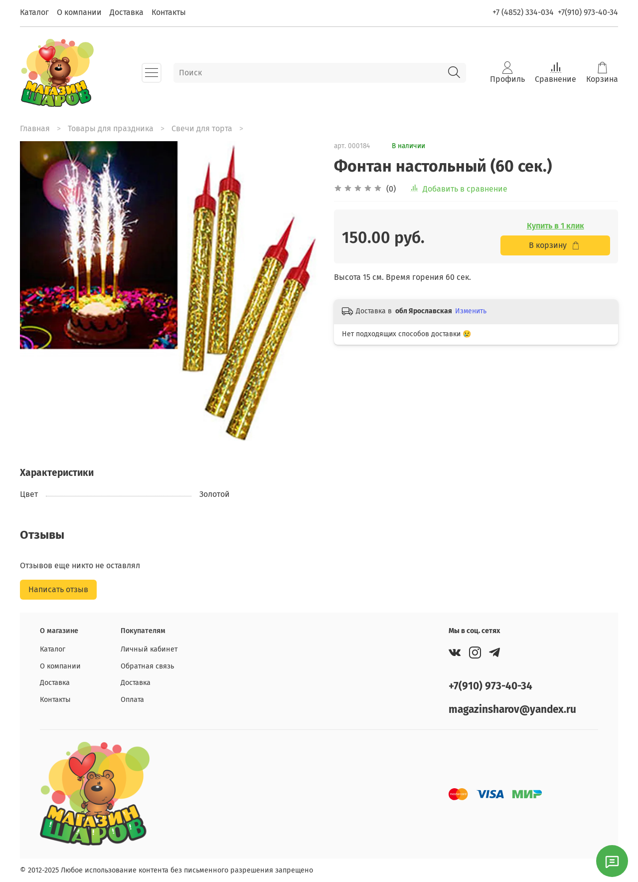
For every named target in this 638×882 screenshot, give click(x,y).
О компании (79, 12)
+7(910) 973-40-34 (588, 12)
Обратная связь (147, 666)
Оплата (132, 699)
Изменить (470, 311)
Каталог (34, 12)
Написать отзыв (58, 589)
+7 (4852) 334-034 (523, 12)
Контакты (169, 12)
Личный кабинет (149, 649)
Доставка (127, 12)
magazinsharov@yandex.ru (512, 709)
